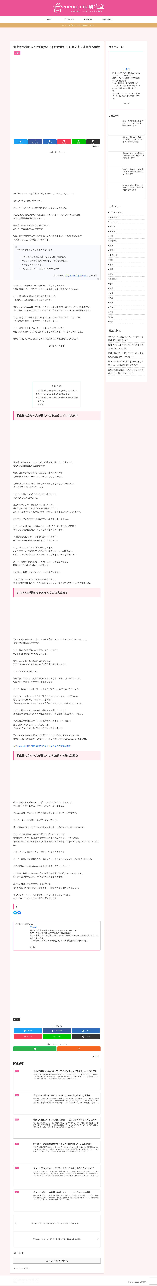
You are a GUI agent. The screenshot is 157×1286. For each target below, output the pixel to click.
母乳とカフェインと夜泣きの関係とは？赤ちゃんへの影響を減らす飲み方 (125, 363)
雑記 (111, 317)
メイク (112, 231)
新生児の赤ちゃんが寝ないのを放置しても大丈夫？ (58, 391)
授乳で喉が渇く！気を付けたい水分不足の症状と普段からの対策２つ (125, 355)
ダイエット (114, 217)
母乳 (111, 284)
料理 (111, 274)
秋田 (111, 303)
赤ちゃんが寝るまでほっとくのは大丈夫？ (54, 395)
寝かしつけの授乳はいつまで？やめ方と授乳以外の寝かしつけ (125, 339)
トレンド (113, 222)
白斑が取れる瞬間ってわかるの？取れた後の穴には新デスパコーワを (125, 372)
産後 (111, 293)
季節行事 (113, 255)
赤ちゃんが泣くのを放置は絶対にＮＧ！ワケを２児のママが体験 (41, 747)
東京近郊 (113, 279)
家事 (111, 265)
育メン (112, 308)
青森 (111, 322)
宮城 (111, 260)
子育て (17, 1020)
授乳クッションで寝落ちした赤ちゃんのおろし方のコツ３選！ (125, 347)
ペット (112, 227)
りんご (33, 927)
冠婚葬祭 (113, 241)
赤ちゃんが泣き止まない (76, 276)
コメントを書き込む (57, 1261)
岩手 (111, 270)
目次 (54, 386)
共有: (42, 402)
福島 (111, 298)
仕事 (111, 236)
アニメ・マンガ (116, 213)
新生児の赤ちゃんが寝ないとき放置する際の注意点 (58, 398)
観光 (111, 312)
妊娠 (111, 246)
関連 (41, 405)
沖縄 (111, 289)
